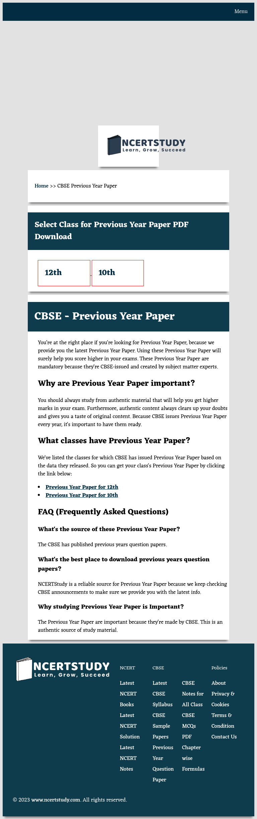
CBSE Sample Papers (161, 726)
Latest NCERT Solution (130, 726)
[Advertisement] (128, 73)
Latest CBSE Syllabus (163, 694)
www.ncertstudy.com (55, 800)
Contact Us (224, 737)
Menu (241, 11)
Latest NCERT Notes (128, 758)
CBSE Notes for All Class (192, 694)
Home (41, 186)
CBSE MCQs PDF (189, 726)
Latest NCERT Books (128, 694)
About (218, 683)
